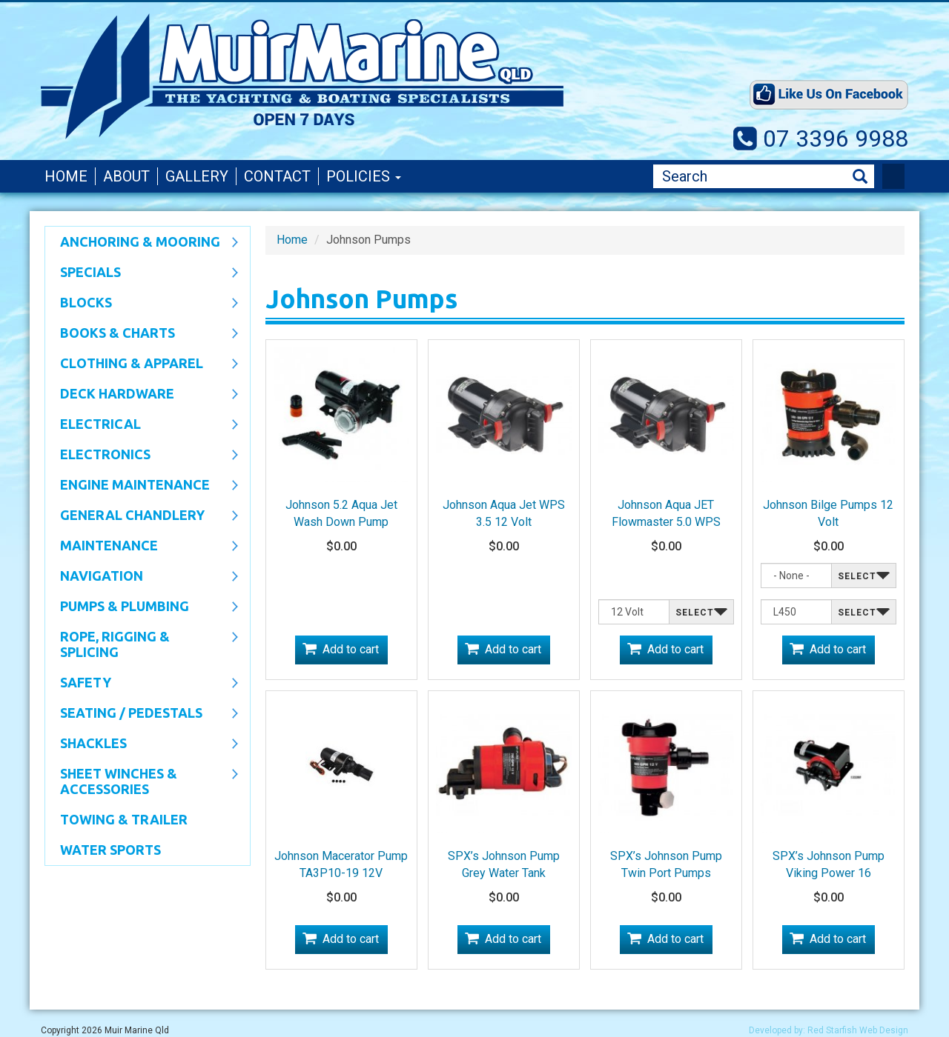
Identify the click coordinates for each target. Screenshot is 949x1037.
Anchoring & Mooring (141, 243)
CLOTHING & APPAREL (141, 364)
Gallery (196, 176)
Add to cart (351, 649)
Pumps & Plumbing (141, 607)
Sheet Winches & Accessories (141, 781)
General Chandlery (141, 516)
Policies (363, 176)
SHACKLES (141, 744)
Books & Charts (141, 334)
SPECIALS (141, 273)
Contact (277, 176)
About (126, 176)
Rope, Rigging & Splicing (141, 644)
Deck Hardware (141, 395)
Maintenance (141, 547)
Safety (141, 684)
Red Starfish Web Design (857, 1030)
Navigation (141, 577)
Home (65, 176)
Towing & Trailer (124, 819)
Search (860, 176)
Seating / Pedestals (141, 714)
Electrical (141, 425)
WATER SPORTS (110, 849)
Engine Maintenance (141, 486)
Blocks (141, 304)
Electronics (141, 455)
